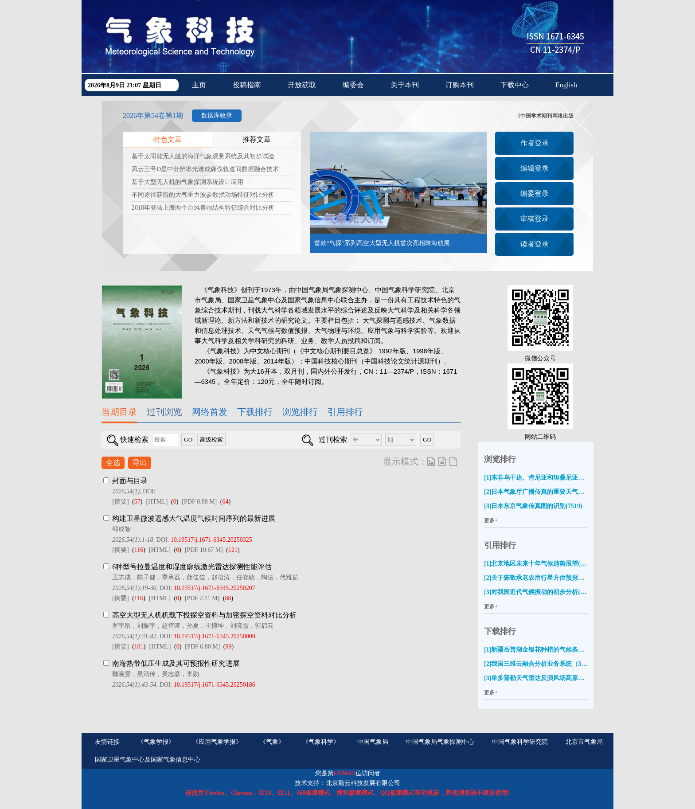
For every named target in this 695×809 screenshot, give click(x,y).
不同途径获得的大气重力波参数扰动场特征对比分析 (203, 195)
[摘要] (120, 501)
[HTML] (157, 501)
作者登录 (534, 143)
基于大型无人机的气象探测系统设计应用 (187, 182)
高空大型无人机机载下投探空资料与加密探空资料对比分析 (204, 615)
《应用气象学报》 (217, 742)
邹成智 (121, 529)
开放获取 (302, 85)
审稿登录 (534, 219)
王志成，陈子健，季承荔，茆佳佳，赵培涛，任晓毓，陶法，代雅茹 (205, 577)
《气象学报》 (156, 742)
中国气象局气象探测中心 (440, 742)
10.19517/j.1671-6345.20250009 (214, 636)
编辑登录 (534, 168)
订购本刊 (459, 85)
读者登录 (534, 244)
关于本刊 (404, 85)
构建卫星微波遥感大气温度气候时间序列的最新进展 (193, 518)
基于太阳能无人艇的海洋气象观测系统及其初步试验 (203, 156)
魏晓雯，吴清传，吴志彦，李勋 (155, 674)
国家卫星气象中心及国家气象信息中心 (147, 759)
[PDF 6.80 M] (202, 646)
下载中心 (514, 85)
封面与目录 (130, 481)
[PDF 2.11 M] (202, 598)
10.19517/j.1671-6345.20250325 (211, 539)
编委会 (353, 85)
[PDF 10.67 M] (204, 550)
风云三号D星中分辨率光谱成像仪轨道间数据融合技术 (205, 169)
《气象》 (272, 742)
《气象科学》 (321, 742)
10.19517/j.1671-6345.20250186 (214, 684)
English (566, 85)
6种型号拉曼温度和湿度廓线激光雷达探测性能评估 (192, 567)
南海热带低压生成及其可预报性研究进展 (176, 663)
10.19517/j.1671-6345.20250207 (214, 588)
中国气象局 (372, 742)
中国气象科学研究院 (520, 742)
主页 (199, 85)
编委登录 (534, 193)
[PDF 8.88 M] (199, 501)
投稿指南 (247, 85)
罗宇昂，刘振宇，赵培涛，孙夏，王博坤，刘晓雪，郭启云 (192, 625)
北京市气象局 (584, 742)
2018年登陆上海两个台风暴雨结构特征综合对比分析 (203, 207)
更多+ (491, 520)
